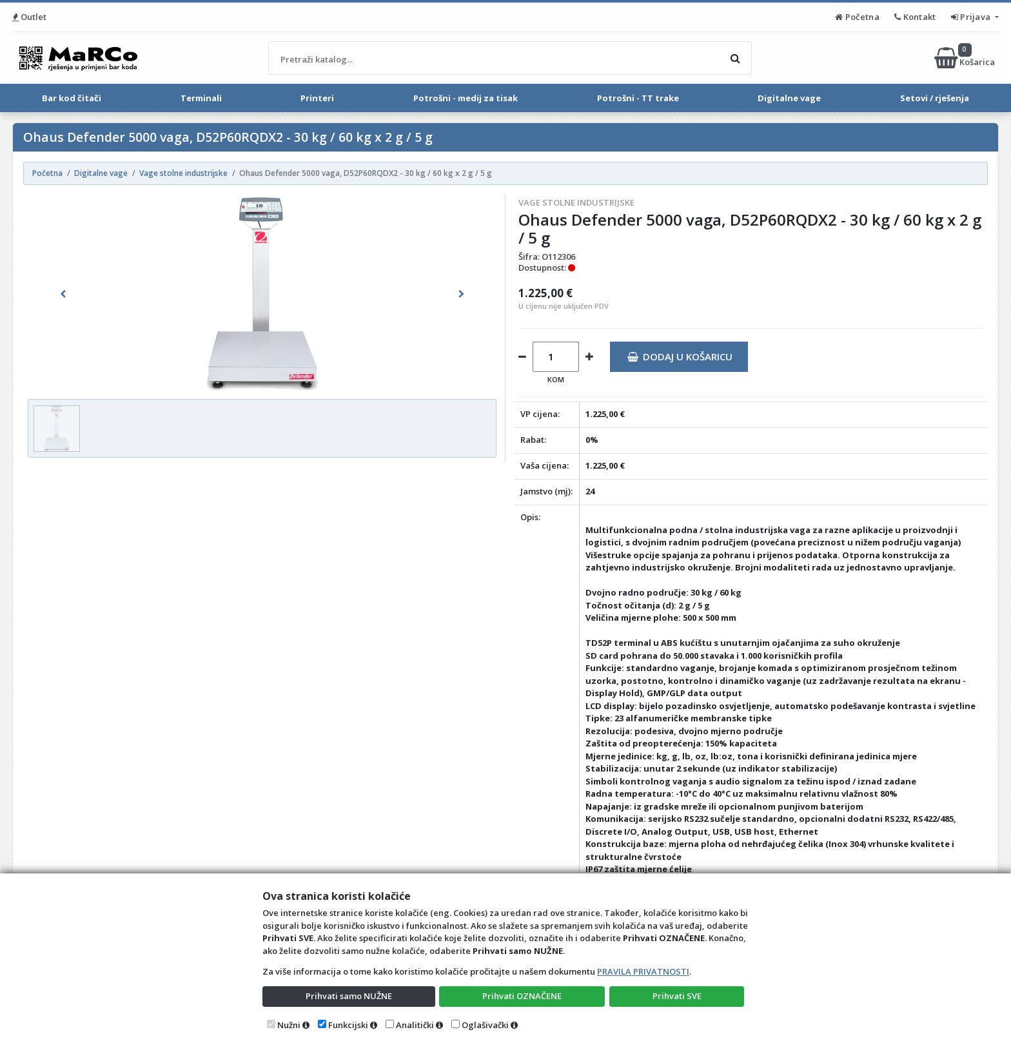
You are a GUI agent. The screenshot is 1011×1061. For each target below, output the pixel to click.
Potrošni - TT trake (638, 98)
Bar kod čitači (71, 98)
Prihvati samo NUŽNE (349, 996)
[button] (63, 294)
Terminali (201, 98)
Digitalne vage (789, 98)
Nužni (288, 1025)
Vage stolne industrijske (576, 202)
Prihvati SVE (677, 996)
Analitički (415, 1025)
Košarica (965, 58)
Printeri (317, 98)
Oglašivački (485, 1025)
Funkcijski (348, 1025)
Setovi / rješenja (934, 98)
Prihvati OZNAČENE (522, 996)
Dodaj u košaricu (679, 356)
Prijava (972, 17)
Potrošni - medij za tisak (465, 98)
